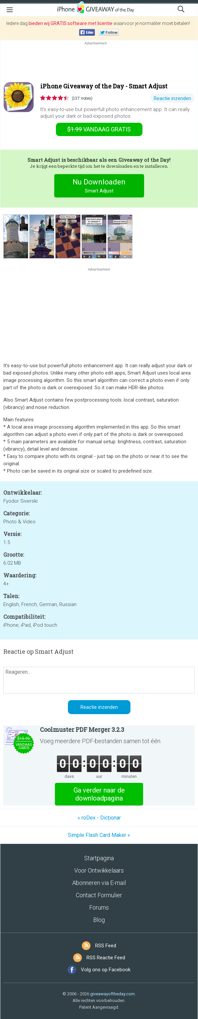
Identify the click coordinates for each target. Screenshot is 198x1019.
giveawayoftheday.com (112, 993)
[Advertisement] (99, 62)
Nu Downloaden (99, 186)
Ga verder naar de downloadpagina (99, 794)
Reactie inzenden (172, 98)
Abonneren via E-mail (99, 882)
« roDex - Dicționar (99, 818)
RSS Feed (105, 946)
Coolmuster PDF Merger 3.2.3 (82, 729)
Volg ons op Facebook (105, 970)
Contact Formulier (99, 895)
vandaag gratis (99, 129)
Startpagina (99, 858)
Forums (99, 907)
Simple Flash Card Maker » (99, 835)
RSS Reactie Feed (106, 958)
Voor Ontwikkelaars (99, 870)
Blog (99, 919)
